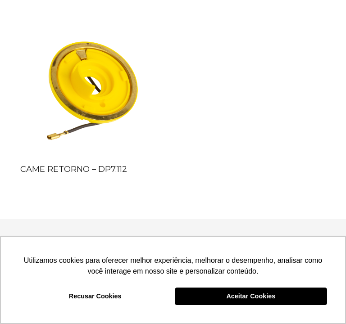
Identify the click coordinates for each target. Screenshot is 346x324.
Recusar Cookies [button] (95, 296)
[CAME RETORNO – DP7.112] (90, 90)
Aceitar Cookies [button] (250, 296)
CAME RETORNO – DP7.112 (73, 169)
